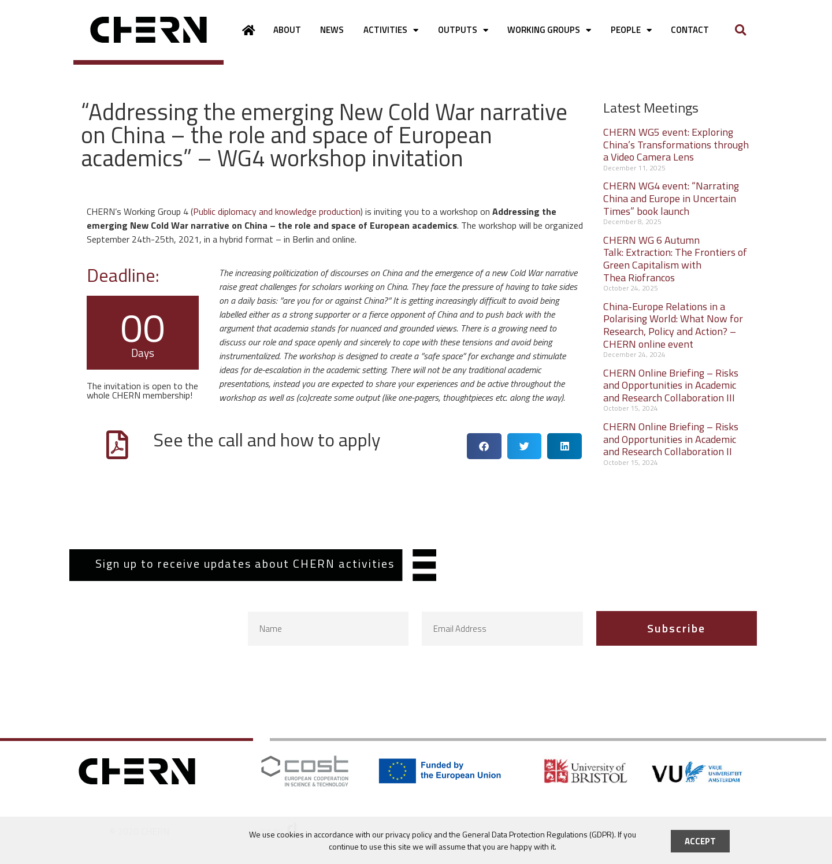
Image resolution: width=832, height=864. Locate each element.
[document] (416, 432)
